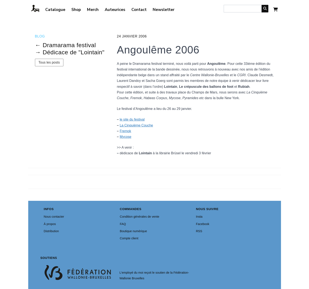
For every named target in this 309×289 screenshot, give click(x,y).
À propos (50, 224)
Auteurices (115, 9)
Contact (139, 9)
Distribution (51, 231)
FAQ (123, 224)
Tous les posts (49, 62)
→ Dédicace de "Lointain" (70, 52)
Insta (199, 216)
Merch (93, 9)
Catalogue (55, 9)
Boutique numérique (133, 231)
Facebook (202, 224)
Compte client (129, 238)
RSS (199, 231)
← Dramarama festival (65, 45)
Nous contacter (54, 216)
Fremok (125, 131)
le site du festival (132, 119)
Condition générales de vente (139, 216)
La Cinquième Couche (136, 125)
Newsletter (163, 9)
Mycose (125, 137)
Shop (76, 9)
